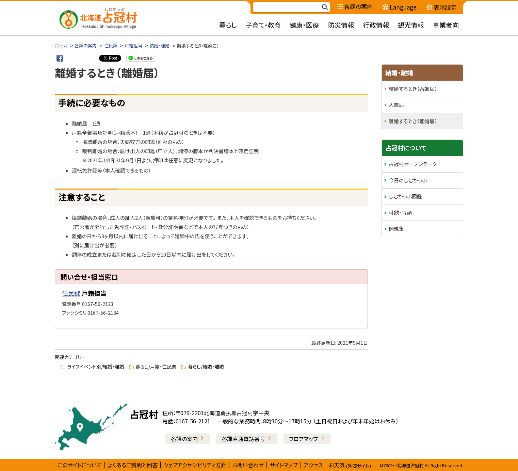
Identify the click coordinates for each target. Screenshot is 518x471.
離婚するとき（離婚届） (413, 121)
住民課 (110, 45)
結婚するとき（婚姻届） (413, 88)
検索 (324, 7)
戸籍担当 (133, 45)
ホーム (61, 45)
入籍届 (396, 104)
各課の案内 (86, 45)
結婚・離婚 (159, 45)
